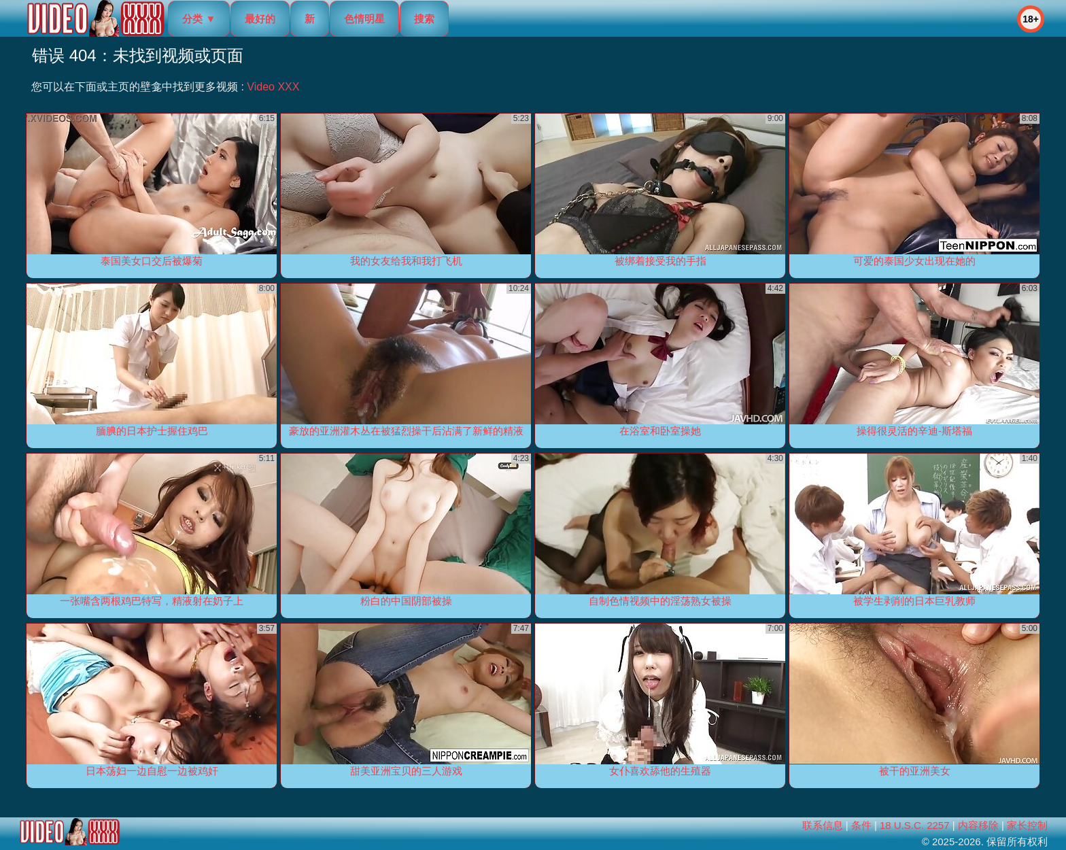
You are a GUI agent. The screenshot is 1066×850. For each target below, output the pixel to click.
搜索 (424, 18)
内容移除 (978, 825)
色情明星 (364, 18)
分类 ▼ (199, 18)
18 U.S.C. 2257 (915, 825)
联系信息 (822, 825)
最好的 (260, 18)
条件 (861, 825)
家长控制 (1027, 825)
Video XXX (273, 86)
